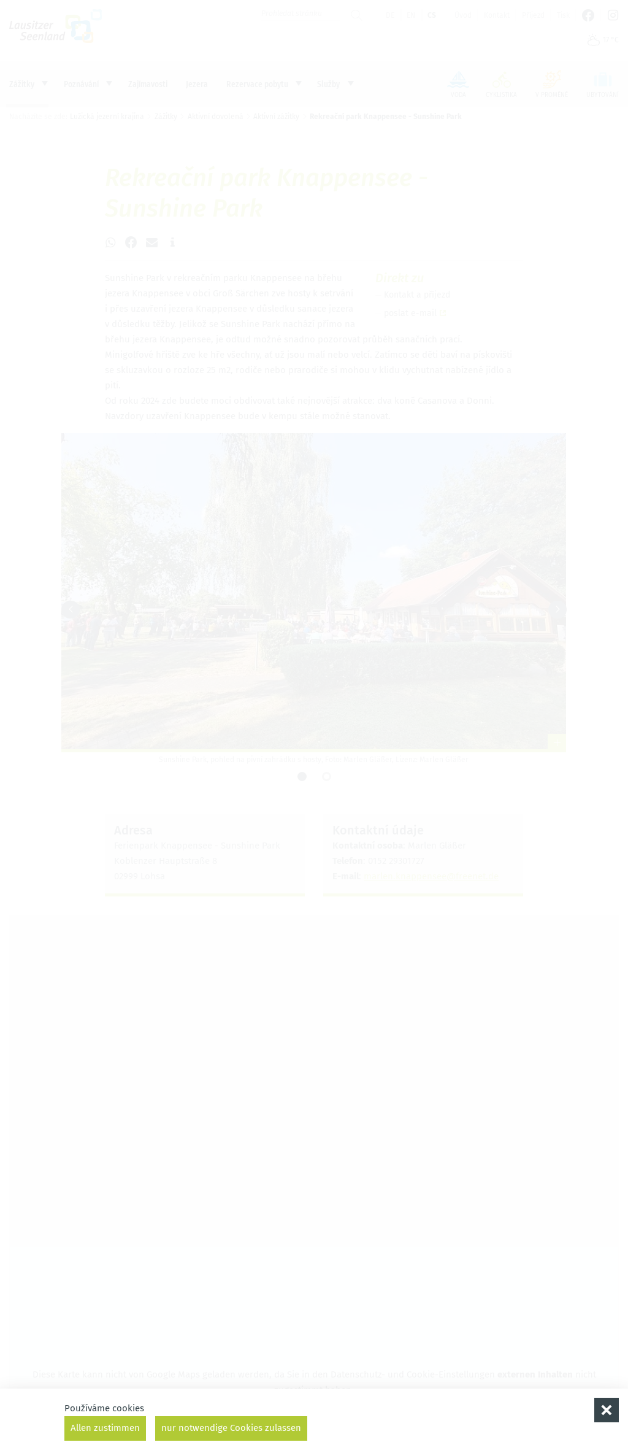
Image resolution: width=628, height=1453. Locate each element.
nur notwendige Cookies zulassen (231, 1427)
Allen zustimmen (105, 1427)
